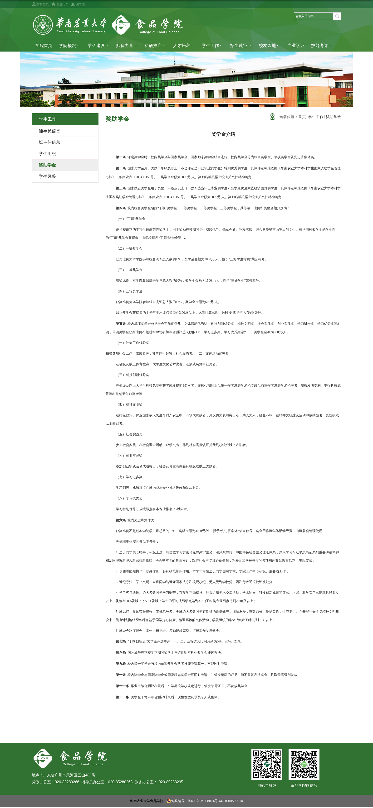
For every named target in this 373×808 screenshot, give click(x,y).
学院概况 (70, 45)
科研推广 (156, 45)
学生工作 (213, 45)
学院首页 (43, 45)
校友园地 (270, 45)
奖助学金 (333, 117)
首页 (302, 117)
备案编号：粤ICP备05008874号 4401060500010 (204, 800)
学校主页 (42, 4)
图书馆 (80, 4)
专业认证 (295, 45)
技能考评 (322, 45)
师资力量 (127, 45)
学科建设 (98, 45)
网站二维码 (266, 786)
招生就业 (241, 45)
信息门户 (62, 4)
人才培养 (184, 45)
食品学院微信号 (304, 786)
